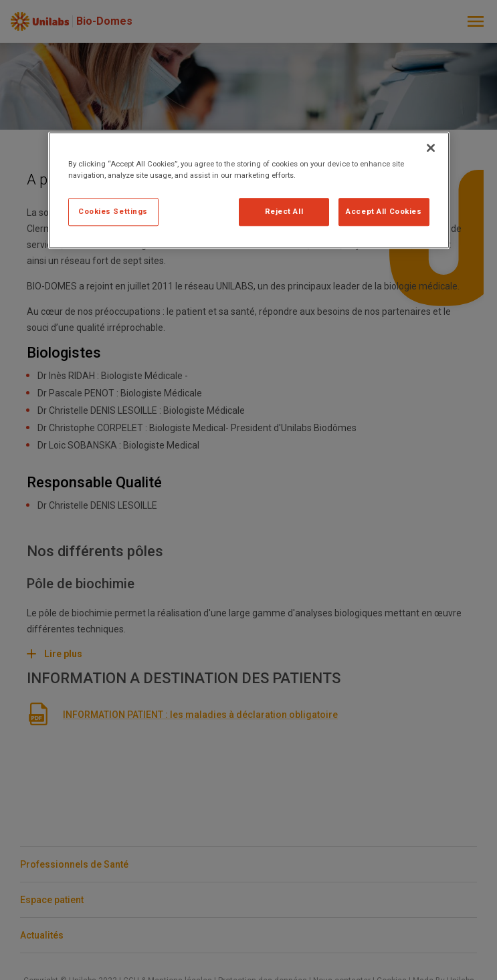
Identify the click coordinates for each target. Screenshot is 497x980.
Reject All (284, 211)
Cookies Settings (113, 211)
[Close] (430, 147)
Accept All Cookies (383, 211)
